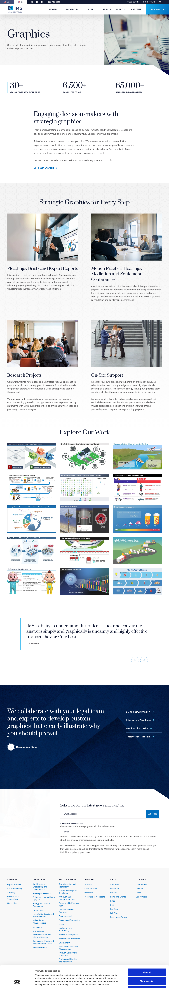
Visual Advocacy (14, 886)
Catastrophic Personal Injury (69, 901)
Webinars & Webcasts (94, 894)
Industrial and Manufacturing (39, 918)
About (119, 9)
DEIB (112, 902)
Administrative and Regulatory (67, 882)
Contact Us (141, 882)
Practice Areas (67, 877)
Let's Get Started (44, 167)
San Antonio (141, 894)
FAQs (112, 898)
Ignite (90, 9)
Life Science (38, 928)
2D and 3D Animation (138, 708)
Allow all (147, 953)
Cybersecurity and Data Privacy (44, 895)
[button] (160, 2)
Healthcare (38, 907)
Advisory (11, 890)
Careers (114, 890)
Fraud (61, 921)
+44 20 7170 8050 (53, 2)
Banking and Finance (42, 890)
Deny (147, 971)
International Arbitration (69, 936)
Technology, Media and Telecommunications (43, 939)
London (139, 886)
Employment (64, 940)
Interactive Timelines (138, 717)
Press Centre (133, 2)
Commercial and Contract (66, 907)
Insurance (37, 924)
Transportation (40, 945)
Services (53, 9)
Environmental (65, 913)
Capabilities (72, 9)
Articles (88, 882)
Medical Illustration (137, 725)
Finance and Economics (69, 917)
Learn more (136, 846)
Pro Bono (114, 906)
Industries (39, 877)
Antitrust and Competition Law (66, 895)
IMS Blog (114, 910)
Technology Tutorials (138, 733)
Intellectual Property (68, 932)
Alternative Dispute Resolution (68, 889)
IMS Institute (149, 2)
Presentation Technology (13, 895)
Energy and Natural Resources (41, 901)
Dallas (138, 890)
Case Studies (90, 886)
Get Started (157, 9)
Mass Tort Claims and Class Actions (68, 945)
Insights (106, 9)
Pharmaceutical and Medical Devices (42, 933)
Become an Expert (118, 914)
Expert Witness (14, 882)
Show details (138, 983)
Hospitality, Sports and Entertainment (43, 912)
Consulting (12, 900)
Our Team (136, 9)
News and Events (118, 894)
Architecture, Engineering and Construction (40, 884)
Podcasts (88, 890)
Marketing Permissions (71, 820)
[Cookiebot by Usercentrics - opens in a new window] (17, 983)
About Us (114, 882)
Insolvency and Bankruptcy (65, 926)
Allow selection (147, 962)
